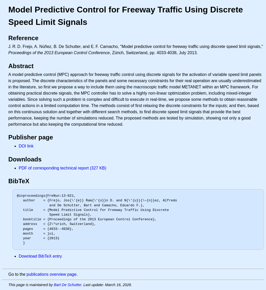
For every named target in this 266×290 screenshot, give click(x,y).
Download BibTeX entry (40, 256)
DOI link (26, 146)
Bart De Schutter (67, 285)
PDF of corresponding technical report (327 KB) (62, 168)
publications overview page (51, 274)
